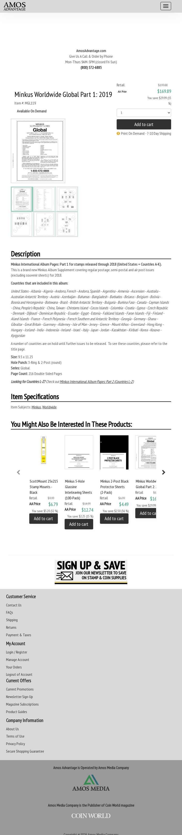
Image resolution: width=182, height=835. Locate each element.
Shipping (12, 619)
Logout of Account (19, 674)
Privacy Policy (15, 743)
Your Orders (14, 667)
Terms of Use (15, 736)
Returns (11, 627)
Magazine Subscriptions (22, 704)
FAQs (9, 612)
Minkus (36, 407)
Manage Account (17, 659)
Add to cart (143, 124)
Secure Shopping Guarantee (25, 751)
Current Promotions (20, 689)
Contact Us (14, 605)
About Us (12, 728)
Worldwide (49, 407)
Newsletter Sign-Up (19, 696)
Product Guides (16, 711)
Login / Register (16, 652)
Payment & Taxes (18, 634)
